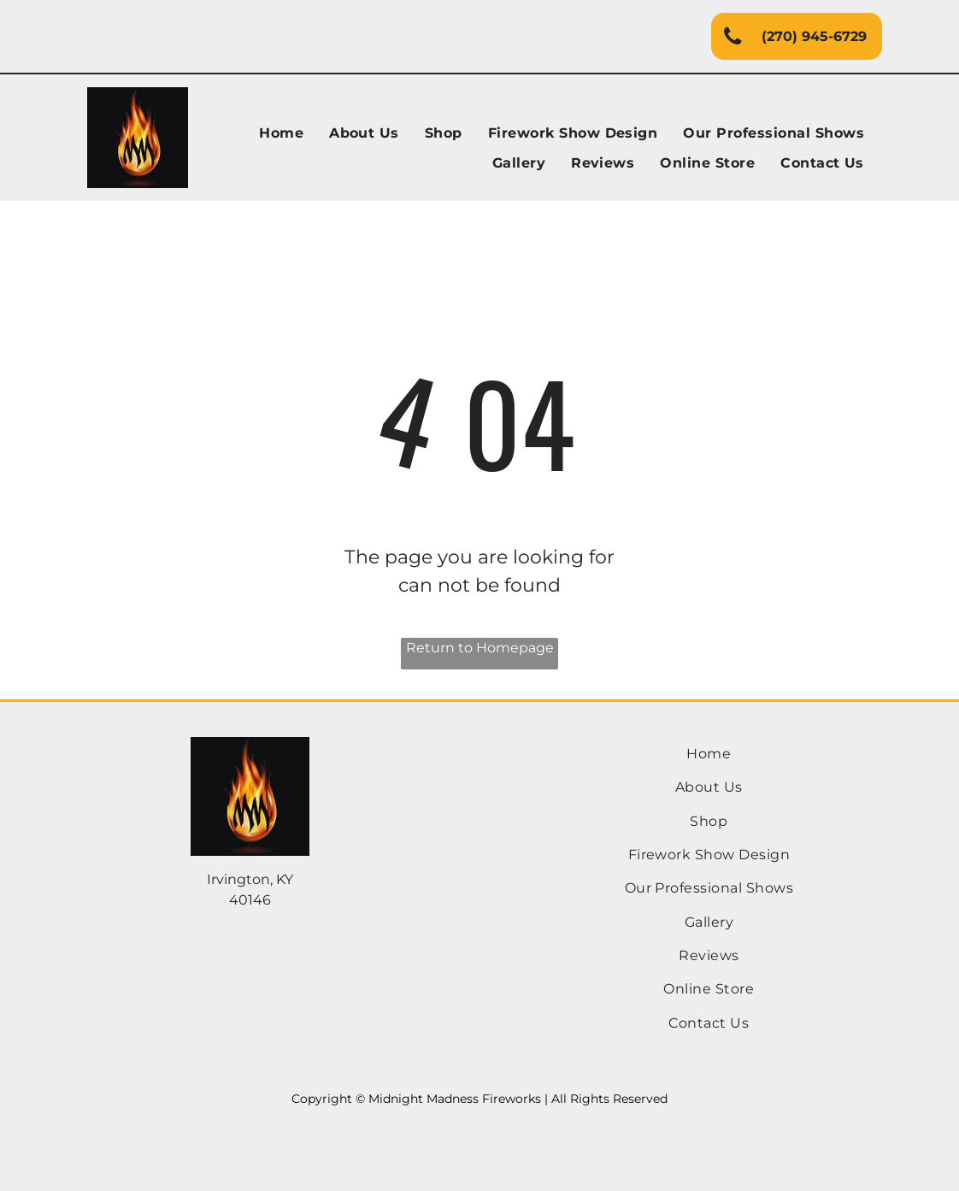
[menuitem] (281, 133)
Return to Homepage (480, 648)
